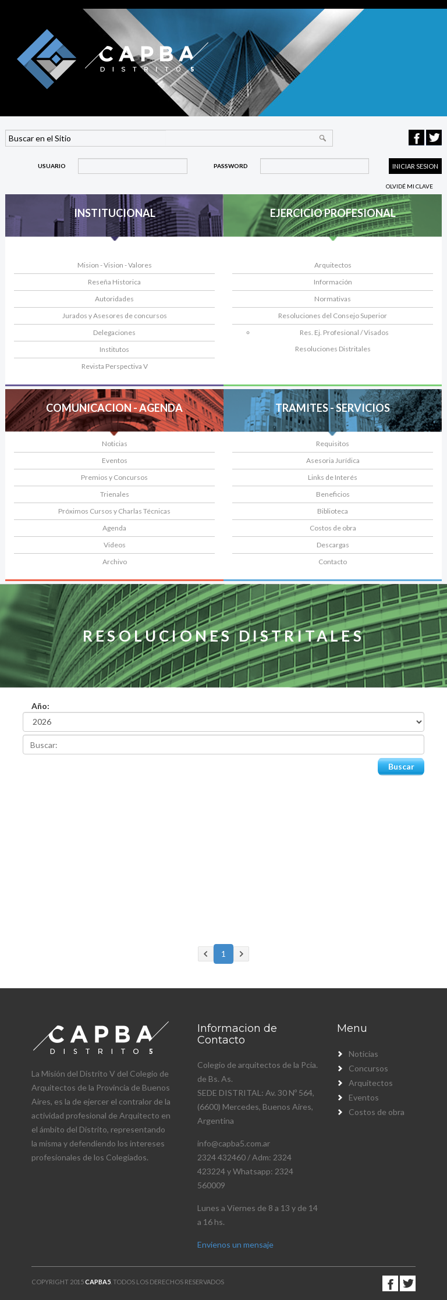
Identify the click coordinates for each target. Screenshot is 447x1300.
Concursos (368, 1068)
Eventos (114, 460)
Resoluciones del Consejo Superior (332, 315)
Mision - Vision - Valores (114, 265)
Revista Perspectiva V (114, 366)
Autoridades (114, 298)
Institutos (114, 349)
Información (333, 281)
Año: (40, 706)
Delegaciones (114, 332)
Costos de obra (333, 527)
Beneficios (333, 494)
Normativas (332, 298)
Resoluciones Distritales (333, 348)
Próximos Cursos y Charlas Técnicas (114, 511)
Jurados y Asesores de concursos (114, 315)
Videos (115, 544)
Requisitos (332, 443)
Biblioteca (332, 511)
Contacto (332, 561)
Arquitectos (333, 265)
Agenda (114, 527)
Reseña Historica (114, 281)
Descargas (333, 544)
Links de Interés (332, 477)
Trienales (114, 494)
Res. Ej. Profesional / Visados (344, 332)
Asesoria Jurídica (333, 460)
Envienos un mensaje (235, 1244)
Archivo (114, 561)
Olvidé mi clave (409, 186)
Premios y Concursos (114, 477)
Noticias (114, 443)
